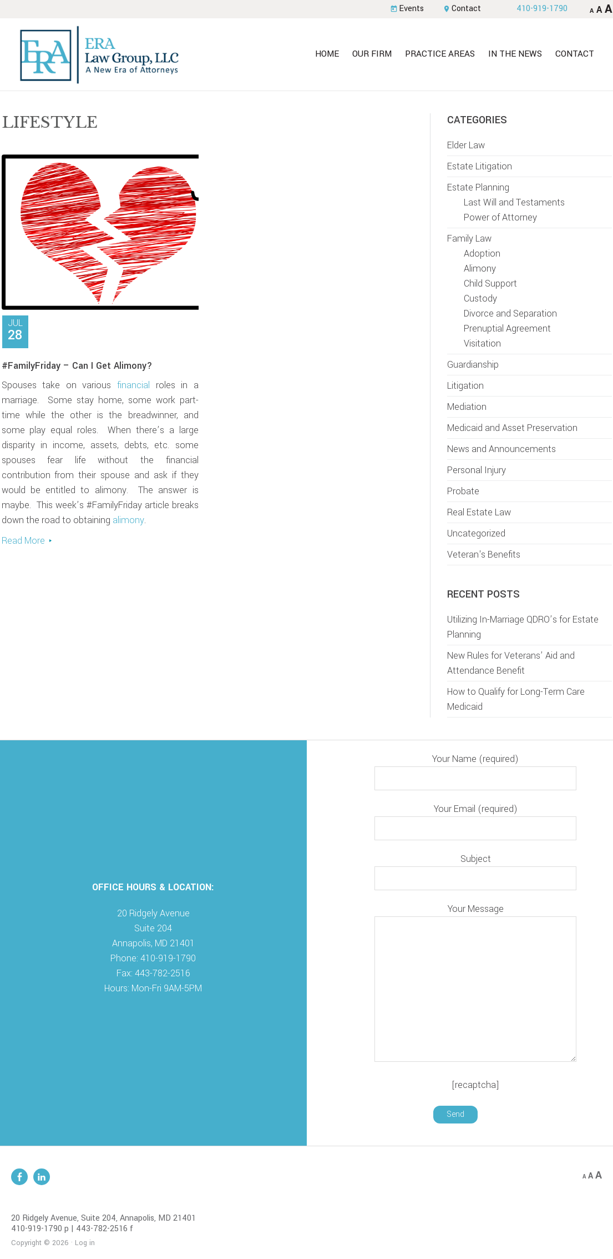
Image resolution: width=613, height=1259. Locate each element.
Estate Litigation (479, 166)
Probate (463, 491)
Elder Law (466, 145)
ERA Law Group (99, 54)
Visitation (482, 343)
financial (133, 385)
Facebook (19, 1176)
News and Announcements (501, 449)
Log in (85, 1243)
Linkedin (41, 1176)
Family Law (469, 238)
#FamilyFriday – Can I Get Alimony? (77, 365)
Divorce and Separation (510, 313)
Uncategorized (476, 533)
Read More (23, 540)
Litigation (465, 385)
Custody (480, 298)
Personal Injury (476, 470)
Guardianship (473, 364)
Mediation (467, 406)
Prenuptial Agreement (507, 328)
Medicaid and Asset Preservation (512, 428)
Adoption (482, 253)
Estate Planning (478, 187)
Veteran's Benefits (483, 554)
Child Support (490, 283)
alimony (128, 520)
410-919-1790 (542, 8)
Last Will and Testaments (514, 202)
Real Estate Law (479, 512)
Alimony (480, 268)
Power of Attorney (500, 217)
